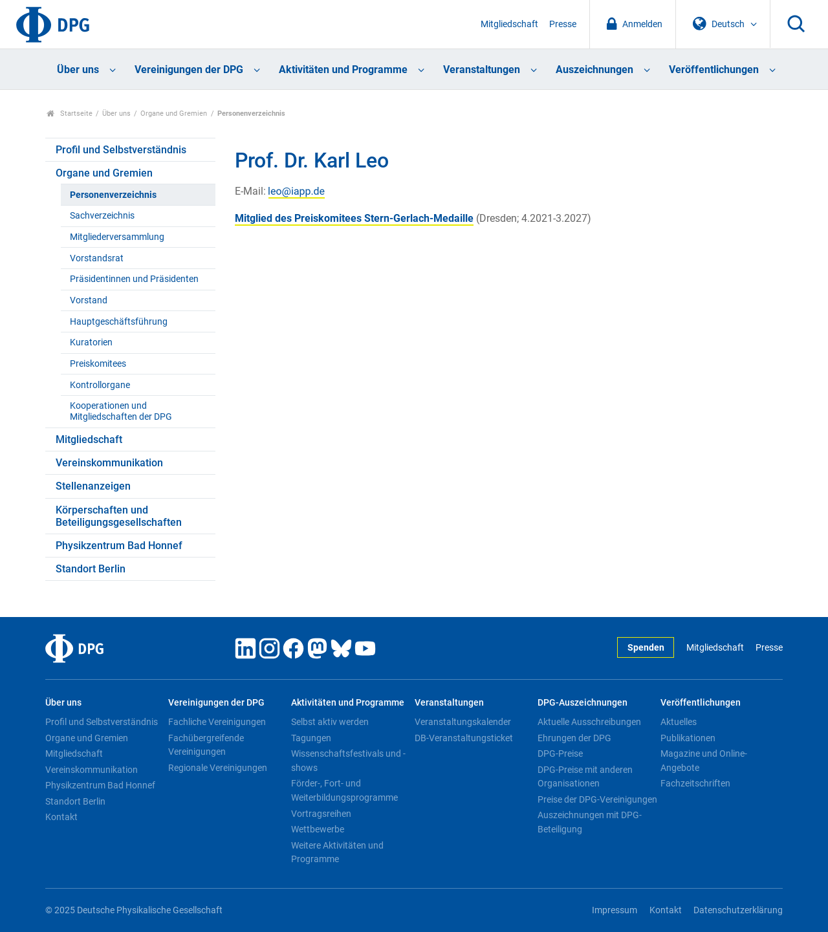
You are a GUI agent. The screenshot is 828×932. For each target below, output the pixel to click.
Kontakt (61, 817)
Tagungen (311, 738)
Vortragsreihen (321, 813)
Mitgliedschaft (509, 24)
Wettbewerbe (317, 829)
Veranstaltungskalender (463, 722)
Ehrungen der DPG (574, 738)
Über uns (78, 69)
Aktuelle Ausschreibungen (589, 722)
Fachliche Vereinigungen (217, 722)
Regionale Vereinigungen (217, 768)
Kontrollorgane (100, 385)
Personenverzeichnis (113, 195)
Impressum (614, 910)
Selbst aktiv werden (330, 722)
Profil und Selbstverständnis (121, 150)
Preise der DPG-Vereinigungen (597, 799)
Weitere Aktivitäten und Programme (337, 852)
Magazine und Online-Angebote (703, 760)
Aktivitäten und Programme (343, 69)
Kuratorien (91, 342)
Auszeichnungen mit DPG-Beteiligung (590, 822)
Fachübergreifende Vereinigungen (206, 745)
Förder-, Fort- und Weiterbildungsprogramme (344, 790)
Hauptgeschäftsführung (119, 321)
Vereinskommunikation (109, 463)
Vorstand (88, 300)
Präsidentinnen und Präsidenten (134, 279)
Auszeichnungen (594, 69)
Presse (562, 24)
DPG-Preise (560, 753)
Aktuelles (678, 722)
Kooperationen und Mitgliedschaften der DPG (121, 411)
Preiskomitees (98, 363)
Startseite (70, 113)
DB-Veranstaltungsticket (464, 738)
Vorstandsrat (97, 258)
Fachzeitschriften (695, 783)
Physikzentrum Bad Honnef (119, 545)
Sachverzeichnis (102, 215)
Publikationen (687, 738)
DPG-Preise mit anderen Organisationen (585, 776)
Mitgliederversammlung (117, 237)
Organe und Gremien (173, 113)
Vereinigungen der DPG (189, 69)
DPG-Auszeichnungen (582, 702)
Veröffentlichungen (714, 69)
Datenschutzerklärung (738, 910)
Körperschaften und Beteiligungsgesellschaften (119, 516)
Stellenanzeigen (93, 486)
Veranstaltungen (481, 69)
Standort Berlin (90, 569)
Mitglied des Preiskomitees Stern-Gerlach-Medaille (354, 218)
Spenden (645, 647)
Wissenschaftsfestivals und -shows (348, 760)
